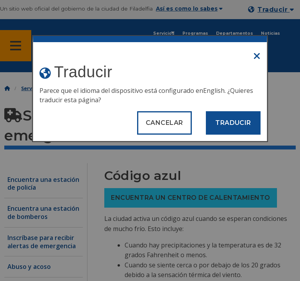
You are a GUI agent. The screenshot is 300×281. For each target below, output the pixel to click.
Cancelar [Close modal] (164, 122)
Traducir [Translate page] (233, 122)
